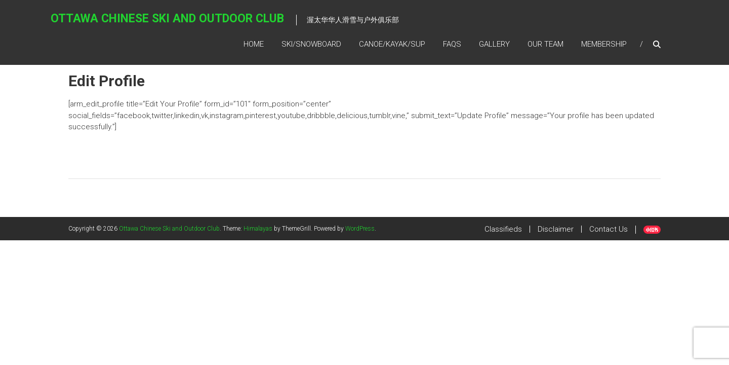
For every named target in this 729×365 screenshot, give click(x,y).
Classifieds (503, 229)
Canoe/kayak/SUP (392, 44)
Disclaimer (556, 229)
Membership (604, 44)
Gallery (494, 44)
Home (254, 44)
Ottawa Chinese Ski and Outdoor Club (167, 18)
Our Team (545, 44)
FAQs (452, 44)
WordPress (360, 228)
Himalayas (258, 228)
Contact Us (608, 229)
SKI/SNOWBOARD (311, 44)
